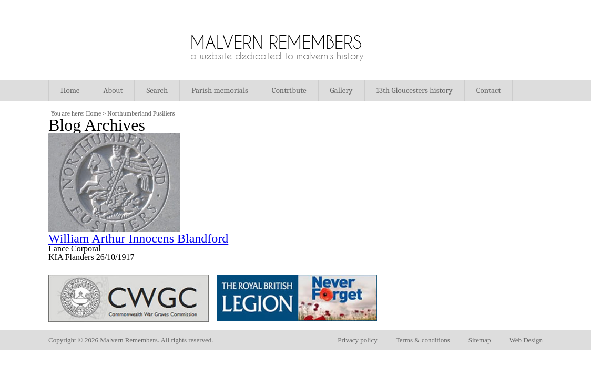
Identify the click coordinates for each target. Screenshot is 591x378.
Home (69, 90)
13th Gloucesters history (414, 90)
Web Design (526, 340)
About (113, 90)
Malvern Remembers (276, 42)
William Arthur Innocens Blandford (138, 238)
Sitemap (479, 340)
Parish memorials (219, 90)
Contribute (289, 90)
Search (157, 90)
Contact (488, 90)
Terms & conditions (423, 340)
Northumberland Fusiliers (141, 113)
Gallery (341, 90)
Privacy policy (357, 340)
